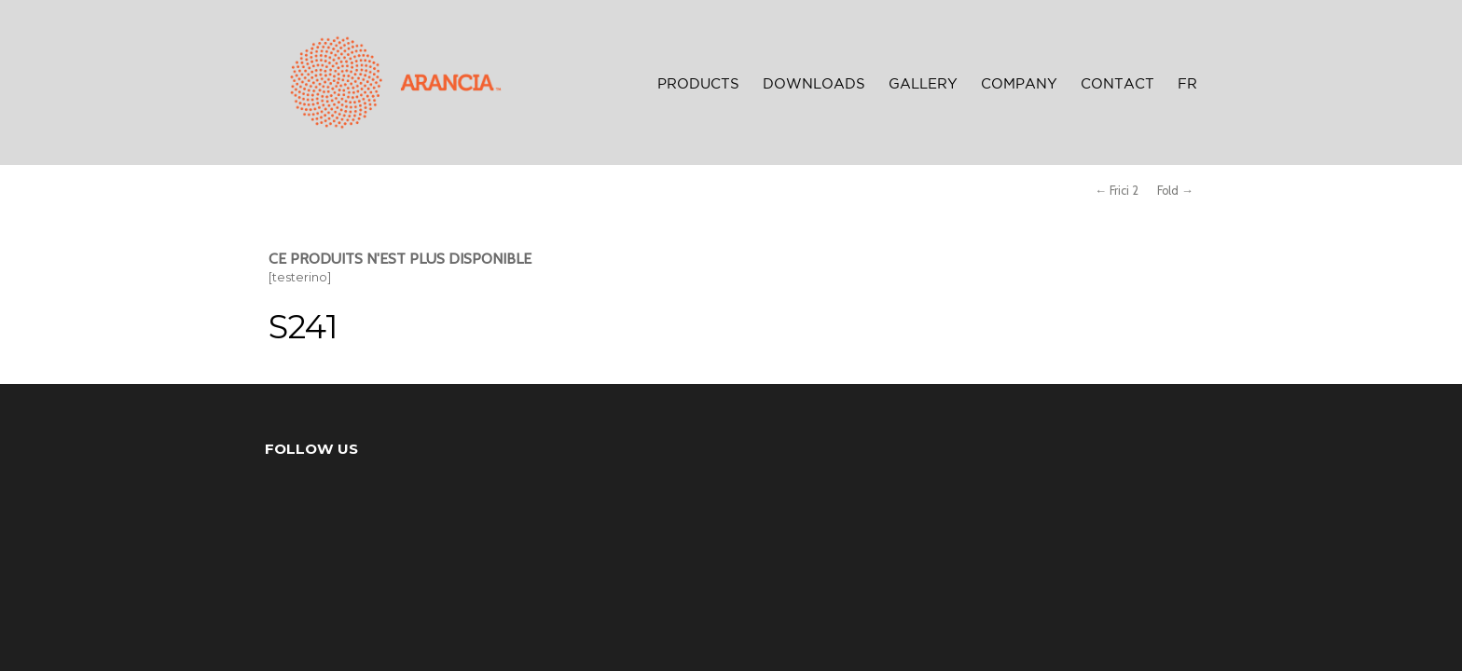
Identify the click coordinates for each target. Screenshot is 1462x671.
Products (698, 84)
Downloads (814, 84)
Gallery (923, 84)
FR (1187, 84)
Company (1019, 84)
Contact (1117, 84)
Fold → (1175, 191)
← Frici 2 (1116, 191)
